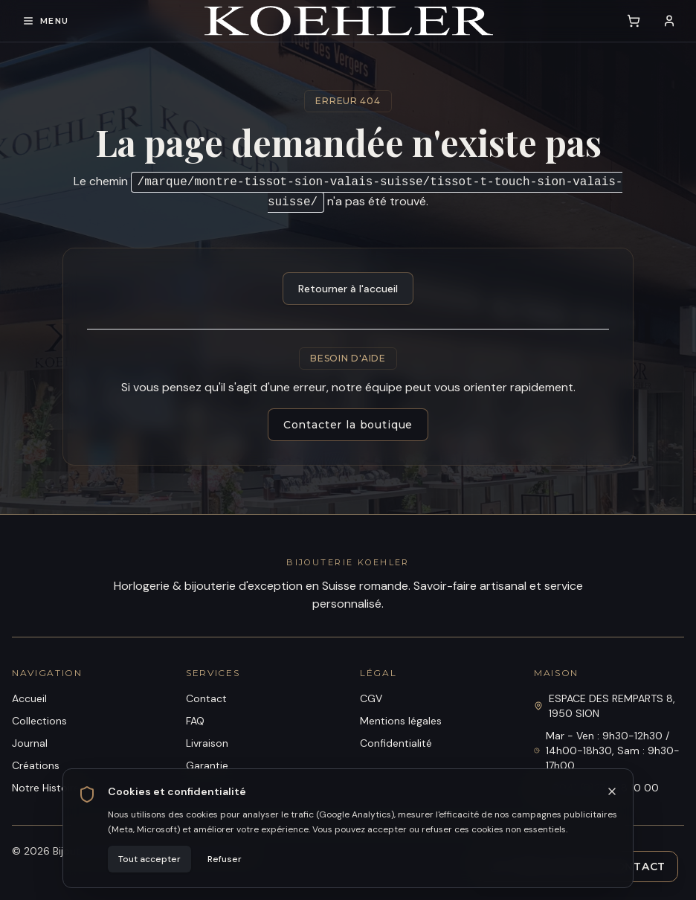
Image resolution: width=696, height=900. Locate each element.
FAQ (195, 720)
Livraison (207, 743)
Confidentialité (396, 743)
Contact (206, 698)
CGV (371, 698)
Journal (30, 743)
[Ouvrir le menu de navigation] (45, 21)
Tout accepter (149, 859)
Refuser (224, 859)
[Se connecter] (669, 21)
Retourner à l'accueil (348, 288)
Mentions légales (401, 720)
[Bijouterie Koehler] (348, 21)
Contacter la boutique (348, 424)
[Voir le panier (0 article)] (633, 21)
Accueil (29, 698)
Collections (39, 720)
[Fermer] (612, 791)
